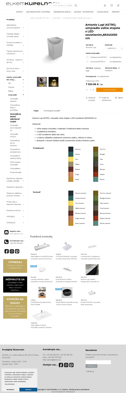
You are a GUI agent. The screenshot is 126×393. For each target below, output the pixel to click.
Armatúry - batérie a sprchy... (15, 61)
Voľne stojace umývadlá (15, 163)
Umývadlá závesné (14, 100)
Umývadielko (15, 168)
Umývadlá (12, 95)
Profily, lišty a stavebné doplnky (14, 203)
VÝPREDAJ (11, 223)
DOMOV (19, 12)
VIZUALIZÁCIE (102, 12)
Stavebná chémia (13, 210)
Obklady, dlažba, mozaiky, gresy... (13, 35)
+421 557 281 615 (66, 355)
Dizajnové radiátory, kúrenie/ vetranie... (14, 194)
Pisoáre (11, 87)
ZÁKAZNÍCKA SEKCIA (62, 12)
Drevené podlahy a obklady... (14, 44)
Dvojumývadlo (15, 172)
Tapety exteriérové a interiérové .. (15, 52)
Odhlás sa (90, 371)
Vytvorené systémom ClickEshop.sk (63, 392)
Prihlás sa (91, 366)
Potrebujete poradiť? (52, 111)
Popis (36, 111)
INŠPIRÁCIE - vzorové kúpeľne (13, 26)
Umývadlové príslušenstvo (15, 150)
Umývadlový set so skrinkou (15, 143)
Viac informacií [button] (9, 384)
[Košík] (118, 5)
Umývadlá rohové (14, 135)
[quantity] (90, 90)
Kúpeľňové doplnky (14, 187)
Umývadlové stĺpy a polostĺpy (15, 107)
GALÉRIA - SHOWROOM (84, 12)
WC (9, 83)
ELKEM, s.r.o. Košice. (59, 389)
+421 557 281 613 (52, 355)
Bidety (10, 91)
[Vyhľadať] (49, 5)
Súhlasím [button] (28, 389)
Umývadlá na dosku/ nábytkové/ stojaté (15, 117)
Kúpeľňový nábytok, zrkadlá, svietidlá (15, 179)
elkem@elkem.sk (54, 360)
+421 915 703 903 (16, 243)
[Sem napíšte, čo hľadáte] (65, 5)
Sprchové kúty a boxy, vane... (13, 69)
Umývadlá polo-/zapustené (15, 127)
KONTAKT (116, 12)
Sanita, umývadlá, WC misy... (14, 78)
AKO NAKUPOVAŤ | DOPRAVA (38, 12)
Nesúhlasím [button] (10, 389)
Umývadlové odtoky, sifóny (15, 157)
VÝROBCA (11, 217)
